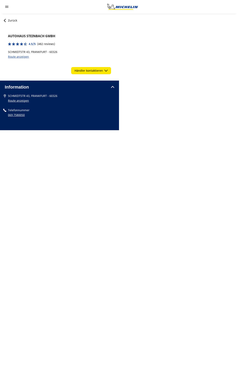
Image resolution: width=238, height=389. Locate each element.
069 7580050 (16, 115)
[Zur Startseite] (123, 6)
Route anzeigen (18, 56)
